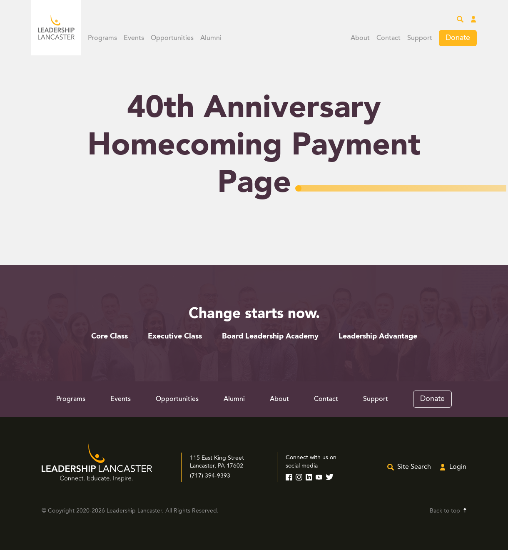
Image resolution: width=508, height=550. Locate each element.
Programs (102, 38)
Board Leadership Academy (270, 336)
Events (134, 38)
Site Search (414, 467)
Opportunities (172, 38)
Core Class (109, 336)
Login (457, 467)
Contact (388, 38)
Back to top (445, 511)
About (360, 38)
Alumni (211, 38)
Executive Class (175, 336)
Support (419, 38)
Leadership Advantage (378, 336)
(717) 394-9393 (210, 476)
